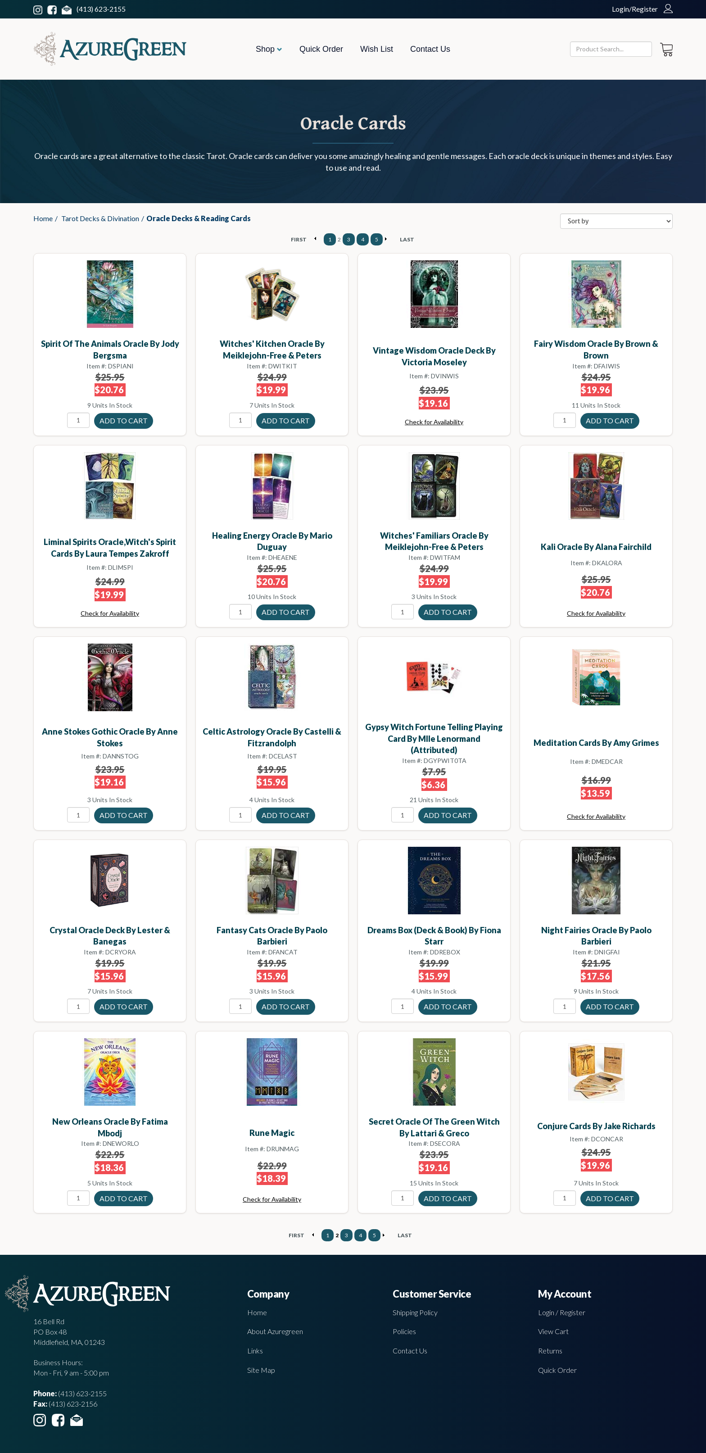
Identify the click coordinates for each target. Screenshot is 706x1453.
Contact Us (430, 49)
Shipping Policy (415, 1312)
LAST (407, 239)
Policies (404, 1331)
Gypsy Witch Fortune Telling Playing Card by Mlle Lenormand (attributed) (434, 738)
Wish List (376, 49)
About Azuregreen (275, 1331)
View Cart (553, 1331)
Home (43, 218)
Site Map (261, 1370)
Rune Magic (271, 1133)
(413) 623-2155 (101, 9)
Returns (550, 1350)
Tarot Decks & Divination (100, 218)
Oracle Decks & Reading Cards (198, 218)
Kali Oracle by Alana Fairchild (596, 547)
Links (255, 1350)
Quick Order (321, 49)
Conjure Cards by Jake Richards (596, 1126)
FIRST (299, 239)
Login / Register (561, 1312)
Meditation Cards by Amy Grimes (596, 743)
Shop (269, 49)
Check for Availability (434, 422)
